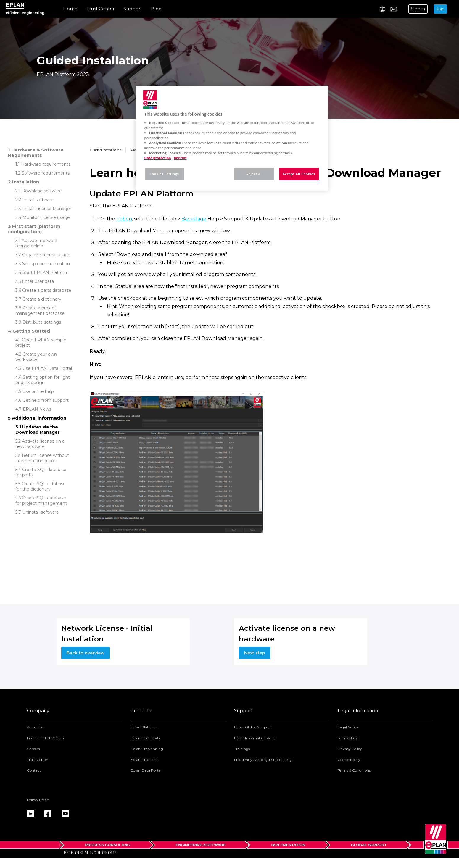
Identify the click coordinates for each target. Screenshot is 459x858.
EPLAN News (37, 409)
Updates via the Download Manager (37, 429)
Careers (33, 748)
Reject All (254, 174)
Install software (38, 199)
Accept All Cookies (299, 174)
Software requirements (46, 173)
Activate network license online (36, 243)
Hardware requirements (45, 164)
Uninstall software (40, 512)
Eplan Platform (144, 727)
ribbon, (124, 219)
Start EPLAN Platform (45, 272)
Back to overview (85, 653)
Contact (34, 770)
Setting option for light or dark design (42, 380)
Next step (254, 653)
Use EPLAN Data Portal (47, 368)
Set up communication (46, 263)
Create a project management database (40, 310)
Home (70, 9)
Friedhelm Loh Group (45, 738)
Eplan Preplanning (147, 748)
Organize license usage (46, 254)
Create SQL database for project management (41, 500)
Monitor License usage (46, 217)
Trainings (242, 748)
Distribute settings (41, 322)
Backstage (193, 219)
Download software (42, 190)
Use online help (38, 391)
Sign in (418, 9)
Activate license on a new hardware (40, 443)
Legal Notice (348, 727)
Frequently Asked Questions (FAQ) (263, 759)
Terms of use (348, 738)
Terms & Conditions (354, 770)
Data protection (157, 158)
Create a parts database (46, 290)
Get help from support (45, 400)
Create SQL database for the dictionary (40, 486)
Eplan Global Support (252, 727)
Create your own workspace (36, 356)
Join (440, 9)
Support (132, 9)
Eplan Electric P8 (145, 738)
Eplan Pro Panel (144, 759)
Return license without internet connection (42, 458)
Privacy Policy (350, 748)
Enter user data (38, 281)
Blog (156, 9)
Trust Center (100, 9)
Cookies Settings (164, 174)
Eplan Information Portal (255, 738)
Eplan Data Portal (146, 770)
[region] (232, 138)
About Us (35, 727)
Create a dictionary (41, 299)
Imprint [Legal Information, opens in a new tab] (180, 158)
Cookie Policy (349, 759)
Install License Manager (46, 208)
